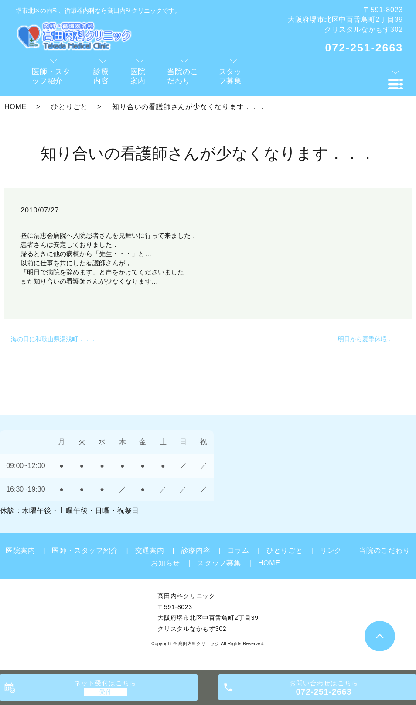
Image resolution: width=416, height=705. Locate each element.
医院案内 (20, 550)
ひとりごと (69, 106)
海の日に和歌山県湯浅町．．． (53, 338)
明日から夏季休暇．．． (371, 338)
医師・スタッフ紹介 (85, 550)
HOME (15, 106)
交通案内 (149, 550)
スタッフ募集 (219, 563)
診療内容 (196, 550)
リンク (331, 550)
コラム (238, 550)
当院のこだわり (384, 550)
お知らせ (165, 563)
